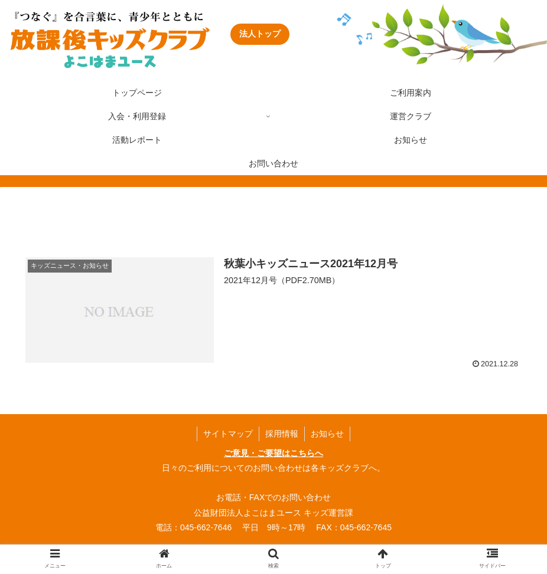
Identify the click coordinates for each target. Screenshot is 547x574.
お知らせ (327, 433)
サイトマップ (228, 433)
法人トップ (260, 33)
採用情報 (281, 433)
